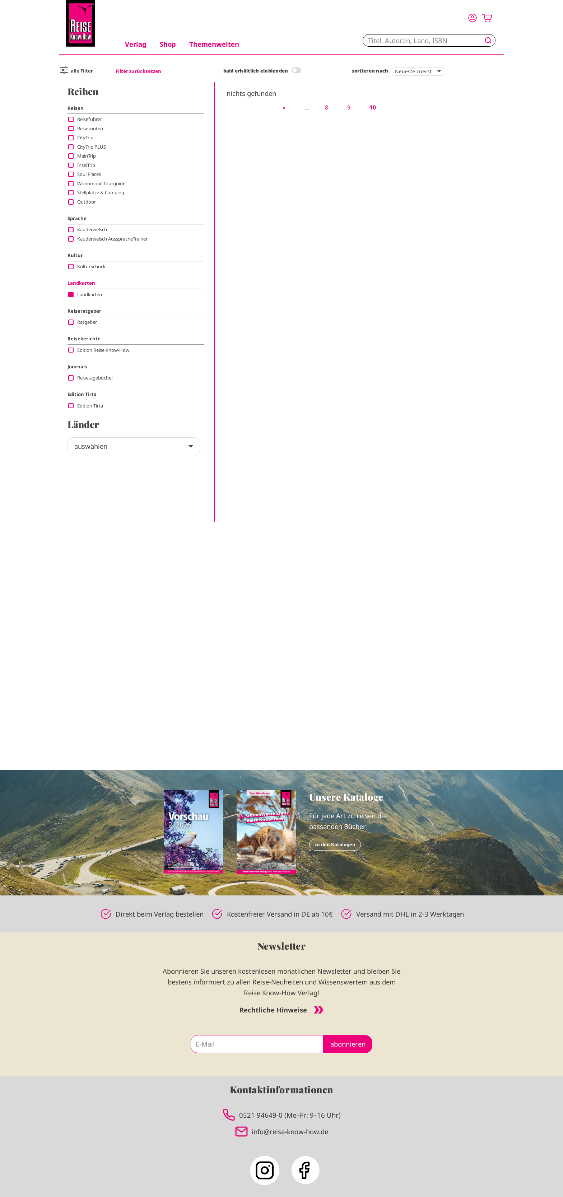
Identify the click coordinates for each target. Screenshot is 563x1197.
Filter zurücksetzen (138, 71)
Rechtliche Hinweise (281, 1009)
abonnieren (348, 1043)
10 (372, 107)
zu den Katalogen (335, 844)
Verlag (135, 43)
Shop (168, 43)
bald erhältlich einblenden (255, 70)
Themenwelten (214, 43)
